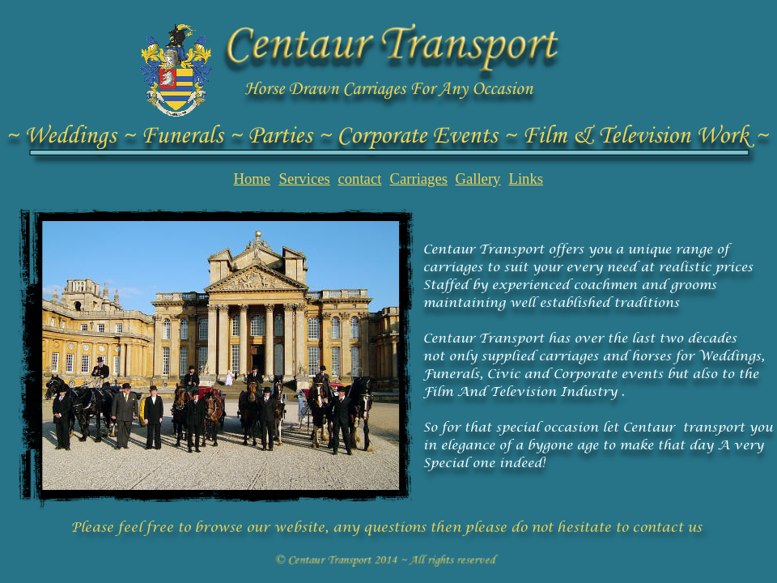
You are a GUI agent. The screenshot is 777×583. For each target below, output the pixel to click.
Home (252, 178)
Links (526, 178)
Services (304, 178)
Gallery (478, 178)
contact (360, 178)
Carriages (419, 178)
